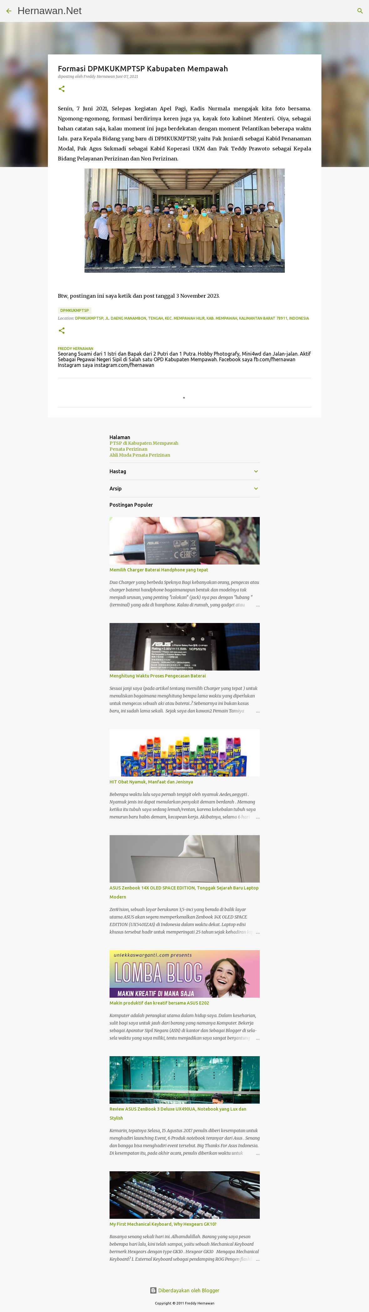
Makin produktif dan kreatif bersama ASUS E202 (159, 1003)
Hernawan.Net (50, 10)
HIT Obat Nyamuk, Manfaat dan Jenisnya (151, 781)
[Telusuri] (360, 10)
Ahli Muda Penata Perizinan (140, 455)
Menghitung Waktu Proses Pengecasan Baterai (158, 675)
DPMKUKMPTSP (74, 310)
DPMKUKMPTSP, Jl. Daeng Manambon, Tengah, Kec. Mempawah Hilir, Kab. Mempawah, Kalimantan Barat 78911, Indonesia (192, 318)
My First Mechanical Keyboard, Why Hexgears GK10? (163, 1224)
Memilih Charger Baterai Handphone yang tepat (159, 569)
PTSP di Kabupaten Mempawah (144, 443)
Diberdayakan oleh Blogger (184, 1290)
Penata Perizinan (128, 449)
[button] (61, 89)
